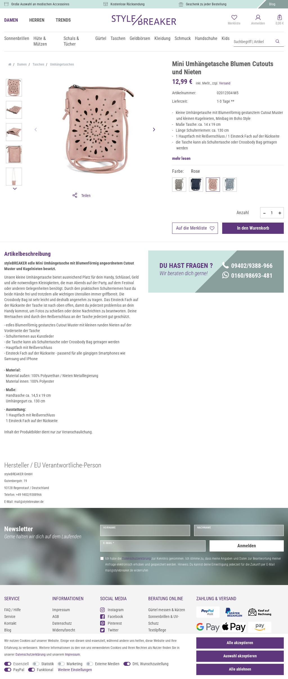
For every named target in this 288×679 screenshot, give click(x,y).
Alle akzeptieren (240, 642)
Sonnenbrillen (16, 38)
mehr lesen (181, 158)
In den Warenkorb (253, 228)
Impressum (61, 610)
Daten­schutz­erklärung (30, 654)
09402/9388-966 (247, 265)
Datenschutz (62, 623)
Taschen (118, 38)
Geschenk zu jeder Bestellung (206, 4)
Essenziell (21, 664)
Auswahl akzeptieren (240, 656)
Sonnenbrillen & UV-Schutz (163, 620)
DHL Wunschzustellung (150, 664)
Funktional (45, 669)
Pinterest (111, 623)
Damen (21, 64)
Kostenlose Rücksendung (128, 4)
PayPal (18, 669)
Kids (226, 38)
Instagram (112, 609)
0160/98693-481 (247, 275)
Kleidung (162, 38)
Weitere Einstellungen (75, 669)
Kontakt (10, 623)
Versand (224, 83)
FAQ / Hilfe (12, 610)
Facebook (111, 616)
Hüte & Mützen (40, 41)
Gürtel (100, 38)
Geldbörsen (140, 38)
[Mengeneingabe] (272, 212)
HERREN (36, 20)
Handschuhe (206, 38)
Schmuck (183, 38)
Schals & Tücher (71, 41)
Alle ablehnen (240, 669)
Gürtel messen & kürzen (166, 610)
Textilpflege (157, 630)
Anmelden (246, 545)
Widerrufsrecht (63, 630)
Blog (272, 4)
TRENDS (63, 20)
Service (9, 616)
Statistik (47, 664)
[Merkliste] (234, 20)
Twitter (109, 630)
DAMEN (11, 20)
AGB (55, 616)
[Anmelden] (258, 20)
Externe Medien (107, 664)
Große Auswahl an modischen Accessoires (40, 4)
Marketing (74, 664)
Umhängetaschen (61, 64)
